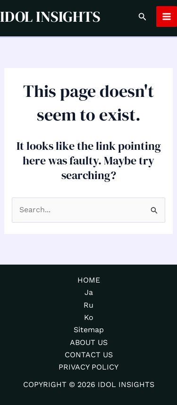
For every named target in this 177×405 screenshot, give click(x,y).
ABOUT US (89, 342)
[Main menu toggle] (166, 16)
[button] (142, 17)
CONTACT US (89, 354)
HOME (88, 280)
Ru (88, 305)
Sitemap (89, 329)
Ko (88, 317)
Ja (88, 292)
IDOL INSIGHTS (50, 16)
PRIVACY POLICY (88, 366)
